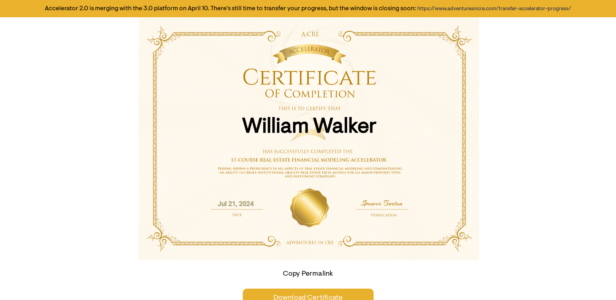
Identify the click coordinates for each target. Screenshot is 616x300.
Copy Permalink (308, 274)
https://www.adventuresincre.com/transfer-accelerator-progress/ (494, 8)
